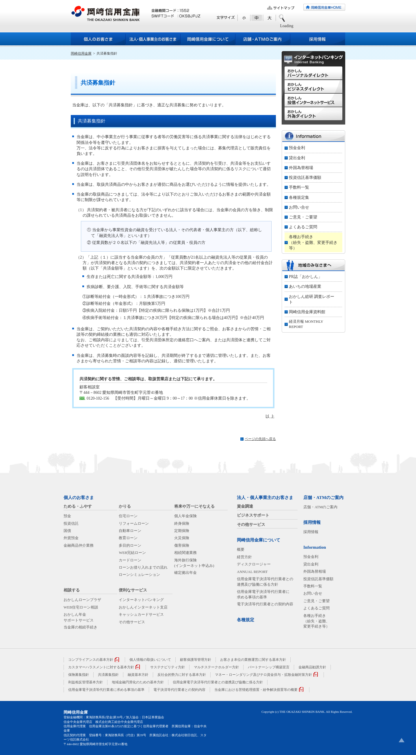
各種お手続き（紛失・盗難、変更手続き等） (313, 242)
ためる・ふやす (78, 506)
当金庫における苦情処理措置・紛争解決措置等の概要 (256, 690)
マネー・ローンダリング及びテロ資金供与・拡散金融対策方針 (263, 675)
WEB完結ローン (132, 552)
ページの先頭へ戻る (260, 439)
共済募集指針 (108, 675)
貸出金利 (297, 158)
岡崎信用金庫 (81, 53)
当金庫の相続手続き (80, 627)
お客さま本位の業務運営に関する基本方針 (253, 660)
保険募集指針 (78, 675)
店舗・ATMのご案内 (323, 497)
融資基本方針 (138, 675)
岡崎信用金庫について (258, 540)
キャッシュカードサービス (141, 614)
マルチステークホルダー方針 (216, 667)
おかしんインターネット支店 (143, 607)
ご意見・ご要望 (303, 217)
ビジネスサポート (253, 515)
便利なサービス (133, 590)
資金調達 (245, 506)
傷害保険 (181, 545)
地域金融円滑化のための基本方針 (138, 682)
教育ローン (128, 538)
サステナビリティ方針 (167, 667)
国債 (67, 530)
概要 (240, 549)
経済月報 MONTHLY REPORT (306, 324)
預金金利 (297, 148)
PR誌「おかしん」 (305, 276)
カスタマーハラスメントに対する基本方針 (101, 667)
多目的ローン (130, 545)
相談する (72, 590)
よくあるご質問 (303, 227)
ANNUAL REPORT (252, 572)
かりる (125, 506)
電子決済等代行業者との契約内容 (265, 604)
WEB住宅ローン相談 (81, 607)
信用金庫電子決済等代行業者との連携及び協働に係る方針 (218, 682)
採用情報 (312, 522)
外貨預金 (71, 538)
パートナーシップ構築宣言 (268, 667)
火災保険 (181, 538)
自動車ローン (130, 530)
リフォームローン (134, 523)
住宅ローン (128, 516)
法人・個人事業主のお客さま (265, 497)
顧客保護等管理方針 (195, 660)
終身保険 (181, 523)
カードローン (130, 560)
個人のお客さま (79, 497)
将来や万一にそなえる (194, 506)
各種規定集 (299, 197)
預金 (67, 516)
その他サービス (132, 622)
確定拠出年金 (185, 572)
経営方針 (244, 557)
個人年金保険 (185, 516)
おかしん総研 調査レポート (311, 299)
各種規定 (245, 619)
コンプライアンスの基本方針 (90, 660)
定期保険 (181, 530)
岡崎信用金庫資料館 (307, 312)
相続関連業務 (185, 552)
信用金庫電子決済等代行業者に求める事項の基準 (106, 690)
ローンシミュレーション (139, 574)
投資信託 (71, 523)
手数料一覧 (299, 187)
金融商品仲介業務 (79, 545)
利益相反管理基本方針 (85, 682)
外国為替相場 (301, 168)
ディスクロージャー (254, 564)
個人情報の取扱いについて (150, 660)
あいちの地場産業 (305, 286)
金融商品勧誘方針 (312, 667)
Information (314, 547)
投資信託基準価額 (305, 177)
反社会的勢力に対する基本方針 (181, 675)
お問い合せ (299, 207)
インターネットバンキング (141, 600)
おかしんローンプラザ (82, 600)
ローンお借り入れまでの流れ (143, 567)
